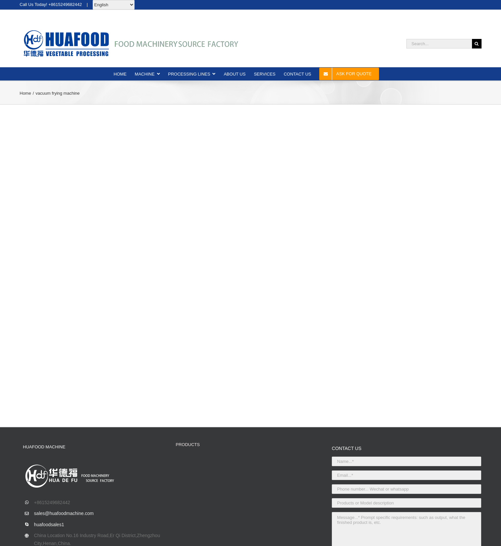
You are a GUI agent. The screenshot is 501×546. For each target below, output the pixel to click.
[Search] (477, 43)
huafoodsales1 (49, 524)
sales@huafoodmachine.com (64, 513)
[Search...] (439, 43)
